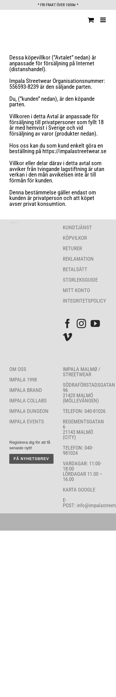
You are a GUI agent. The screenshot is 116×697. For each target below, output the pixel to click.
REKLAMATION (78, 259)
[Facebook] (67, 323)
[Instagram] (81, 323)
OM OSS (17, 369)
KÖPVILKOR (75, 238)
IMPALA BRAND (25, 390)
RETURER (72, 248)
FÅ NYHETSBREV (31, 459)
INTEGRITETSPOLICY (84, 301)
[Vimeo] (67, 337)
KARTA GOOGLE (79, 490)
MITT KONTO (76, 290)
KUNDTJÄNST (77, 227)
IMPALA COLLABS (28, 400)
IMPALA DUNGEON (29, 411)
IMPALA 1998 (23, 380)
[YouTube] (95, 323)
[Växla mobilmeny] (103, 20)
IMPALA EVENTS (26, 421)
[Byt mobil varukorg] (91, 20)
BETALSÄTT (75, 269)
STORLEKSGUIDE (80, 280)
